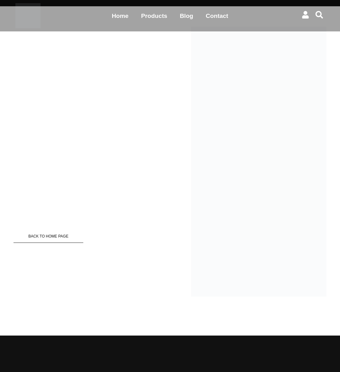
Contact (217, 16)
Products (154, 16)
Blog (186, 16)
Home (120, 16)
